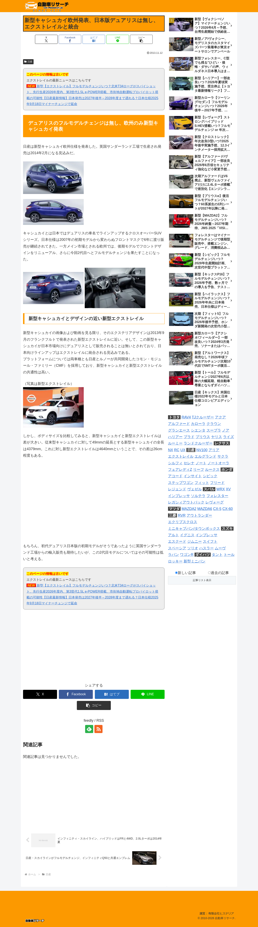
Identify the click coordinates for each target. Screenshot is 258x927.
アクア (220, 417)
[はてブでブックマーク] (93, 39)
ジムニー (194, 541)
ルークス (212, 470)
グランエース (179, 430)
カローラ (198, 424)
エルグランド (205, 456)
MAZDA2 (189, 509)
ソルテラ (198, 496)
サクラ (222, 456)
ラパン (173, 555)
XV (228, 489)
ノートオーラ (218, 463)
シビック (210, 476)
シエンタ (198, 430)
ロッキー (175, 561)
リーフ (198, 470)
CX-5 (217, 509)
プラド (189, 437)
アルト (173, 535)
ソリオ (192, 548)
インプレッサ (179, 496)
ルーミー (175, 443)
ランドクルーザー (198, 443)
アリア (213, 450)
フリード (217, 483)
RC (176, 450)
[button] (141, 39)
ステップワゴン (181, 483)
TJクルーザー (203, 417)
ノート (201, 463)
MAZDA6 (204, 509)
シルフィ (175, 463)
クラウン (213, 424)
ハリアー (175, 437)
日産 (28, 61)
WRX (220, 489)
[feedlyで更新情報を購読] (89, 729)
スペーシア (177, 548)
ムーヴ (220, 548)
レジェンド (177, 489)
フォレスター (217, 496)
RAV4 (186, 417)
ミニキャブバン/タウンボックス (194, 529)
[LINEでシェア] (117, 39)
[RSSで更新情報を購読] (98, 729)
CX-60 (227, 509)
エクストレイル (181, 456)
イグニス (187, 535)
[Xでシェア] (46, 39)
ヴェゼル (194, 489)
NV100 (201, 450)
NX (170, 450)
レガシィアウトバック (186, 502)
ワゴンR (187, 555)
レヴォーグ (214, 502)
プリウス (203, 437)
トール (229, 555)
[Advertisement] (58, 648)
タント (217, 555)
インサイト (193, 476)
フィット (202, 483)
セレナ (189, 463)
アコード (175, 476)
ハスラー (206, 548)
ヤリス (216, 437)
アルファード (179, 424)
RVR (182, 515)
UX (182, 450)
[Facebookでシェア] (70, 39)
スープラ (213, 430)
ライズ (228, 437)
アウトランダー (199, 515)
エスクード (177, 541)
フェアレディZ (180, 470)
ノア (225, 430)
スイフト (210, 541)
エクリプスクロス (182, 522)
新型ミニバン (194, 561)
